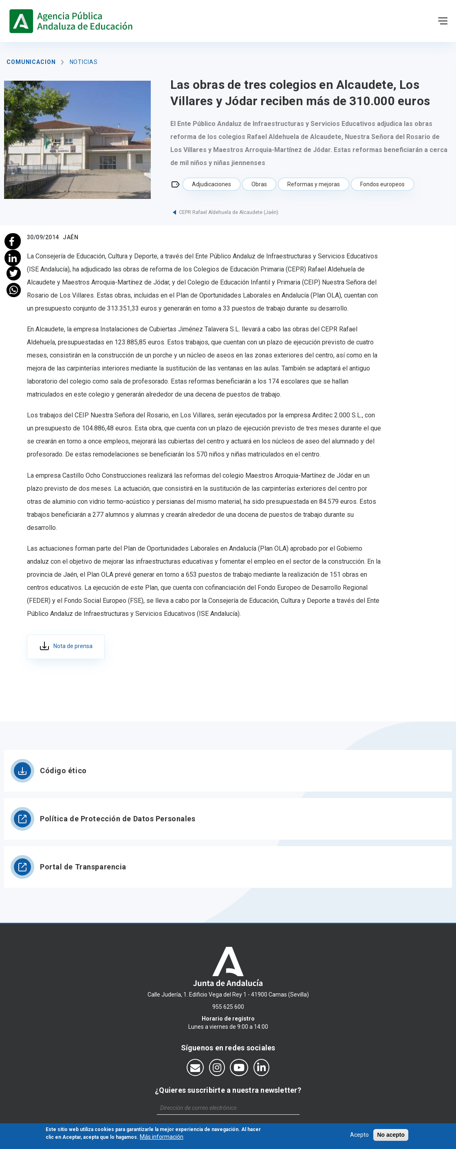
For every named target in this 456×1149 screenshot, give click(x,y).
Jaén (70, 237)
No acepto (391, 1136)
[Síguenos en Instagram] (217, 1067)
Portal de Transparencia (83, 866)
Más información (161, 1138)
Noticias (84, 62)
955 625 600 (228, 1006)
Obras (259, 184)
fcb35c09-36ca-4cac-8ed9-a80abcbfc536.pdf (65, 647)
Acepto (359, 1136)
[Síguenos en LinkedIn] (261, 1067)
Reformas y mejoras (313, 184)
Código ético (63, 770)
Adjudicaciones (211, 184)
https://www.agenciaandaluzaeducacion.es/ (73, 21)
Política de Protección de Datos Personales (118, 818)
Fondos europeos (382, 184)
